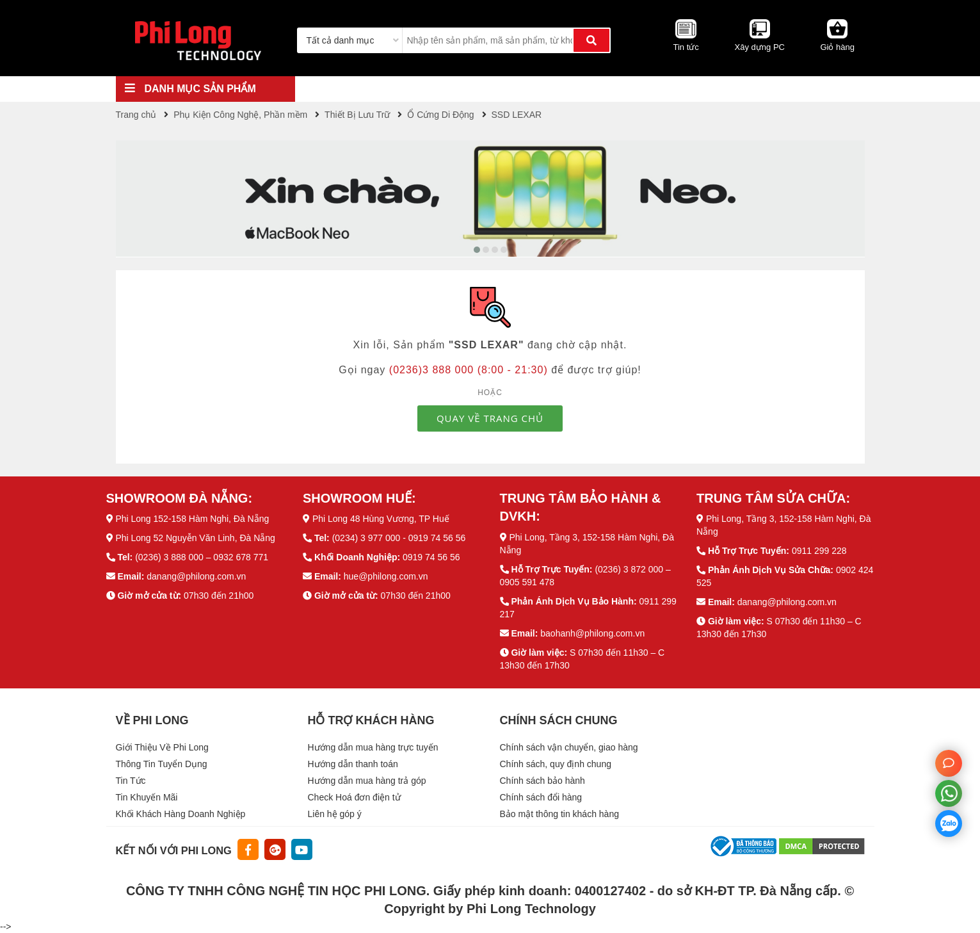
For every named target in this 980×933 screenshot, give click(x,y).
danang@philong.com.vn (196, 576)
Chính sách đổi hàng (541, 797)
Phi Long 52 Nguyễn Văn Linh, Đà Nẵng (195, 538)
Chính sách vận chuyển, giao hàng (569, 747)
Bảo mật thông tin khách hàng (559, 814)
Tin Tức (131, 780)
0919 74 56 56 (431, 557)
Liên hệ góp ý (335, 814)
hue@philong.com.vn (386, 576)
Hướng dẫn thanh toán (353, 764)
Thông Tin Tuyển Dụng (161, 764)
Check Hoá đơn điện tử (354, 797)
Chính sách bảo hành (542, 780)
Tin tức (685, 47)
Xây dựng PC (760, 47)
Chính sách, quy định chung (555, 764)
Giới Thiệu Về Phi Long (162, 747)
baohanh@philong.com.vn (592, 633)
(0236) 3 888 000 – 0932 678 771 (201, 557)
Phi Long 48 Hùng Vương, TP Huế (380, 519)
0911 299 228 (819, 551)
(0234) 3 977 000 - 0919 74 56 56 (399, 538)
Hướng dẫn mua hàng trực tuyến (373, 747)
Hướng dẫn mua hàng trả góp (367, 780)
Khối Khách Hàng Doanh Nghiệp (181, 814)
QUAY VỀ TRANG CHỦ (490, 418)
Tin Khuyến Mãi (147, 797)
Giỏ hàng (837, 47)
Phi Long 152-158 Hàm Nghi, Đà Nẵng (192, 519)
